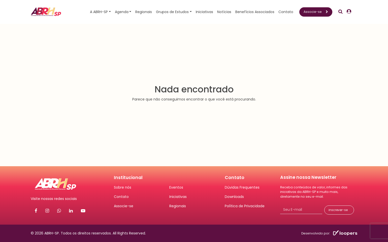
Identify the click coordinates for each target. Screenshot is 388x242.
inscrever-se (338, 210)
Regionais (143, 11)
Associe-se (316, 12)
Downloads (234, 196)
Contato (285, 11)
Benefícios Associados (254, 11)
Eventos (176, 187)
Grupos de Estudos (172, 11)
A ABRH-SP (99, 11)
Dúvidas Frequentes (242, 187)
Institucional (128, 178)
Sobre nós (122, 187)
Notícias (224, 11)
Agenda (121, 11)
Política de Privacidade (245, 206)
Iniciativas (204, 11)
